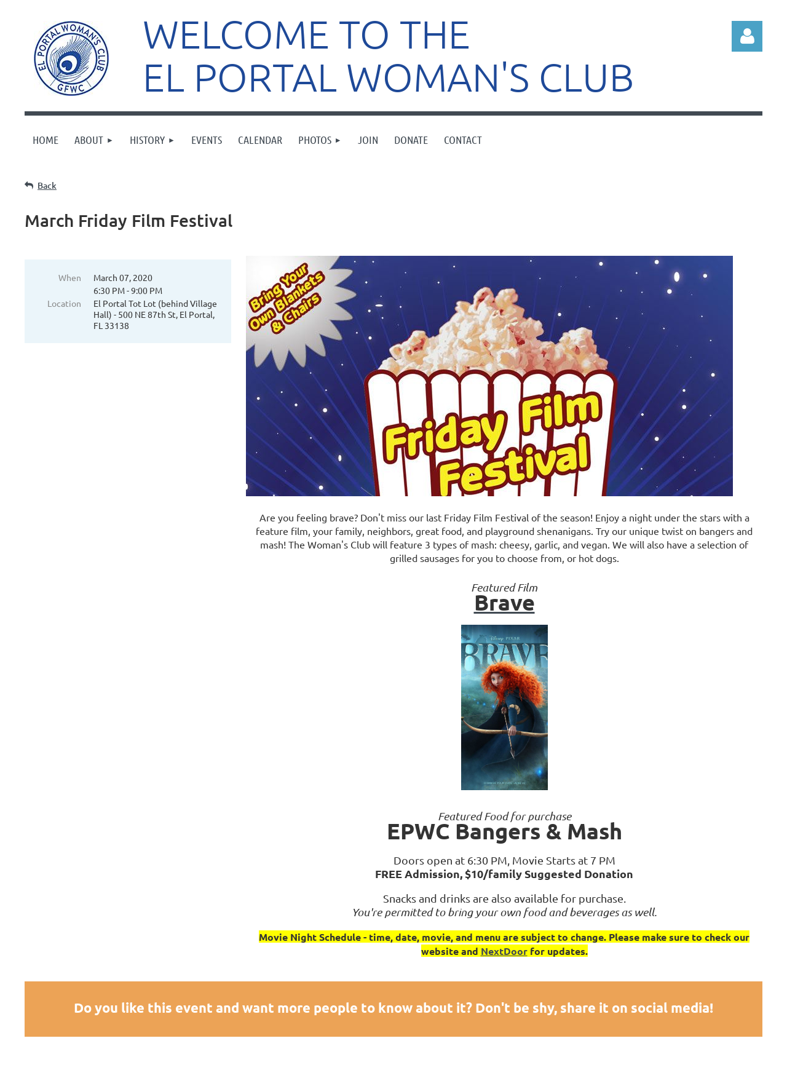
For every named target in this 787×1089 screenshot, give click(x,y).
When (69, 277)
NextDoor (504, 950)
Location (64, 303)
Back (47, 185)
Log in (747, 36)
